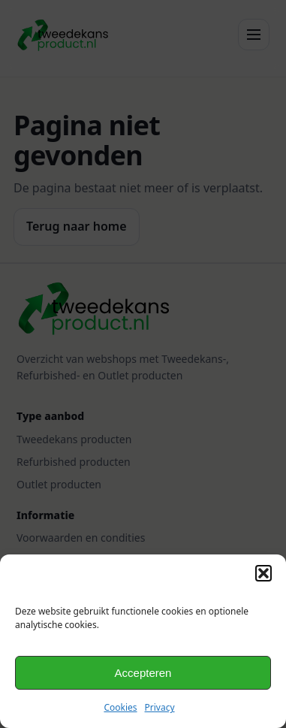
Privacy (160, 707)
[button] (263, 573)
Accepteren (143, 672)
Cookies (120, 707)
